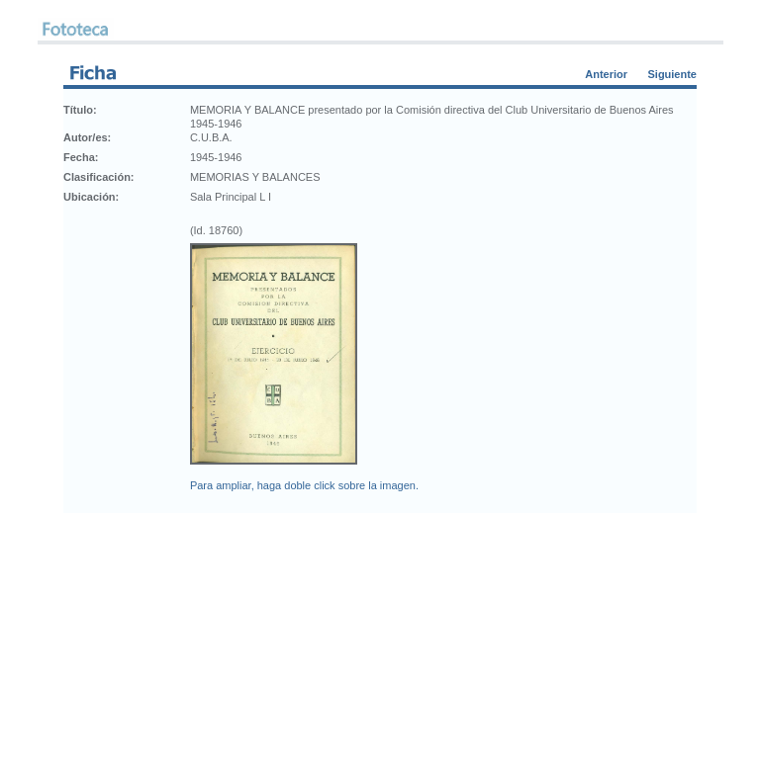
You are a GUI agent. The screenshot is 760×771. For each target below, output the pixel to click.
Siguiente (672, 74)
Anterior (606, 74)
